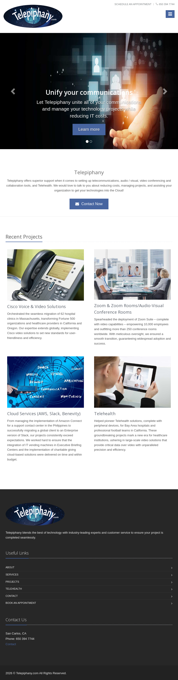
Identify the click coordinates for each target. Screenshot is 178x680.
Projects (12, 581)
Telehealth (104, 413)
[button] (13, 91)
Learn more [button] (89, 129)
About (10, 567)
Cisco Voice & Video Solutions (36, 306)
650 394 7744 (167, 4)
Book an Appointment (21, 602)
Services (12, 574)
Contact (12, 596)
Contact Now (89, 204)
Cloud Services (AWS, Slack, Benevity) (43, 413)
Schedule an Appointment (133, 4)
